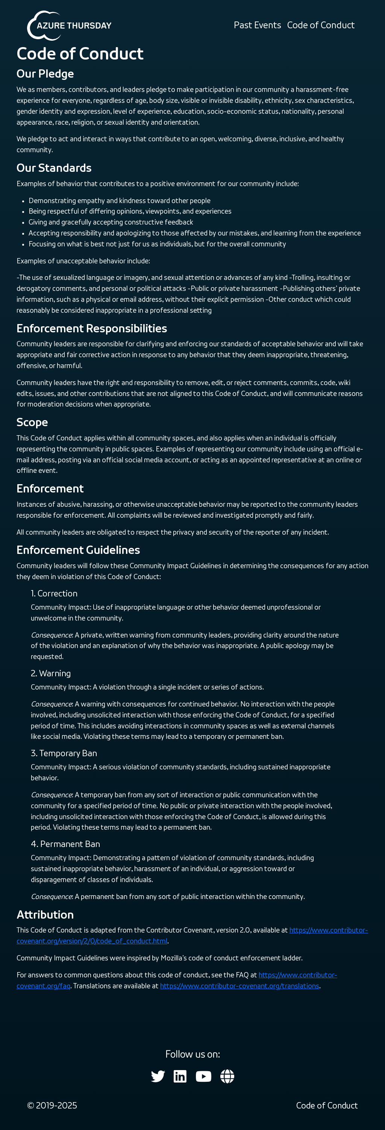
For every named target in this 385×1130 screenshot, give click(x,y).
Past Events (257, 25)
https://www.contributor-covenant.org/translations (239, 985)
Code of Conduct (321, 25)
